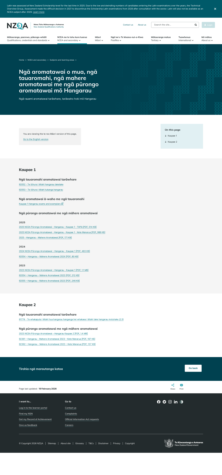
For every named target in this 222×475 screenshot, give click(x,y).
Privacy (116, 443)
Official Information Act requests (82, 419)
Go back (193, 368)
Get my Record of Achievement (35, 419)
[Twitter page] (164, 402)
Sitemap (52, 443)
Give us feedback (28, 425)
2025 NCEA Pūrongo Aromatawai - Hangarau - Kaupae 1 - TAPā (58, 227)
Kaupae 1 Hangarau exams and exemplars (41, 203)
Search (196, 25)
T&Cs (91, 443)
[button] (172, 387)
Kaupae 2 (171, 141)
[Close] (215, 9)
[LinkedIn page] (176, 402)
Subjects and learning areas (62, 60)
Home (22, 60)
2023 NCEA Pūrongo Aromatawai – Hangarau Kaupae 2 (53, 333)
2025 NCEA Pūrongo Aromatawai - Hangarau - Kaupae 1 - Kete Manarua (62, 232)
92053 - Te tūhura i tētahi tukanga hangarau (41, 189)
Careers (69, 425)
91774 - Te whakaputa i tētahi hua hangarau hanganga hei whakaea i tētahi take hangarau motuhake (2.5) (71, 319)
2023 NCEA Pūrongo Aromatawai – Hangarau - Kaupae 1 (53, 270)
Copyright (130, 443)
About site (66, 443)
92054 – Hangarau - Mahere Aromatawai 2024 (48, 256)
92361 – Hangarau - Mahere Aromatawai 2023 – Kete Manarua (57, 339)
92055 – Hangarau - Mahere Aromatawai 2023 (49, 280)
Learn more (38, 12)
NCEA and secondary (37, 60)
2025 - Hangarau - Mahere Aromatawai (45, 237)
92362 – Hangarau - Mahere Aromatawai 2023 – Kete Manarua (57, 344)
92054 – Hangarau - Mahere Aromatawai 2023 (49, 275)
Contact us (128, 25)
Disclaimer (103, 443)
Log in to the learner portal (33, 407)
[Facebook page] (159, 402)
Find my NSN (26, 413)
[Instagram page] (170, 402)
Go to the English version (35, 139)
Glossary (79, 443)
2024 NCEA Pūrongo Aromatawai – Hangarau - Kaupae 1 (54, 251)
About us (142, 25)
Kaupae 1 (171, 135)
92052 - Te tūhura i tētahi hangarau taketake (41, 184)
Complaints (71, 413)
